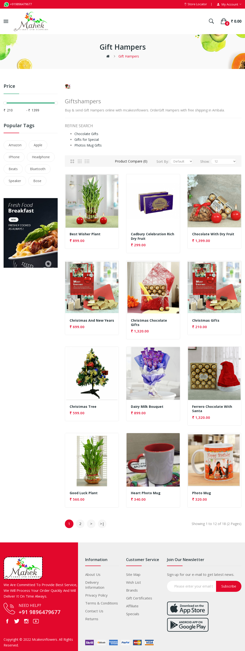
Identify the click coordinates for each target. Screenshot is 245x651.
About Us (92, 573)
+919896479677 (18, 4)
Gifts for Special (86, 138)
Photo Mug (201, 491)
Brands (132, 588)
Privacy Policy (96, 593)
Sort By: (162, 160)
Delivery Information (94, 583)
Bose (37, 180)
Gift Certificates (139, 596)
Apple (38, 145)
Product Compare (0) (131, 160)
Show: (205, 160)
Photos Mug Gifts (88, 144)
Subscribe (228, 585)
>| (102, 522)
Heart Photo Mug (146, 491)
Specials (132, 612)
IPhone (14, 157)
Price (9, 86)
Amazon (15, 145)
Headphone (41, 157)
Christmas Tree (83, 405)
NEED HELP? (30, 604)
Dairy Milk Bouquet (147, 405)
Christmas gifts (205, 319)
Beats (13, 169)
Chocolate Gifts (86, 132)
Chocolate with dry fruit (213, 233)
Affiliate (132, 604)
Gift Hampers (128, 56)
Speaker (15, 180)
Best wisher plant (85, 233)
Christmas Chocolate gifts (149, 321)
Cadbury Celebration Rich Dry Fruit (152, 235)
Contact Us (94, 609)
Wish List (133, 580)
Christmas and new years (92, 319)
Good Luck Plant (84, 491)
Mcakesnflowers (44, 638)
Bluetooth (37, 169)
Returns (91, 617)
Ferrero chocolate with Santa (212, 407)
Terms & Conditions (101, 601)
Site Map (133, 573)
